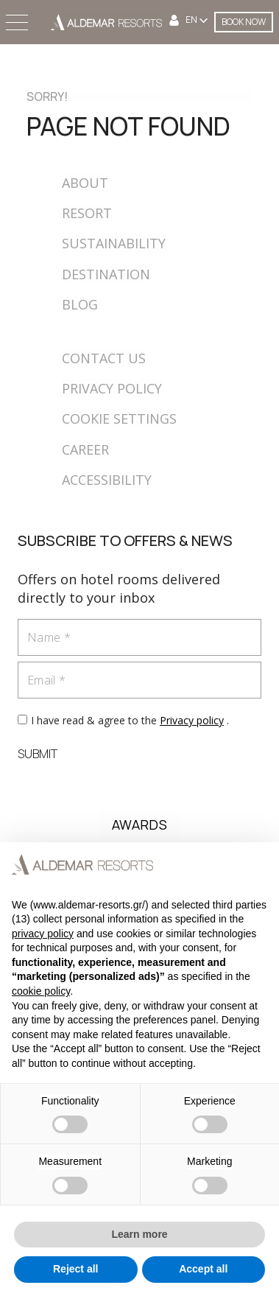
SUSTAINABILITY (114, 243)
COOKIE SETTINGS (119, 418)
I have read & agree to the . (130, 720)
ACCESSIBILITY (107, 480)
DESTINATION (106, 274)
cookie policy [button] (41, 991)
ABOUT (85, 183)
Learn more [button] (139, 1234)
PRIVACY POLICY (112, 388)
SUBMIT (37, 754)
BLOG (80, 304)
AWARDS (139, 824)
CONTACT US (104, 358)
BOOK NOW (244, 21)
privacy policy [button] (43, 933)
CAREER (85, 449)
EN (192, 20)
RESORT (87, 213)
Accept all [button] (203, 1269)
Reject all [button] (75, 1269)
